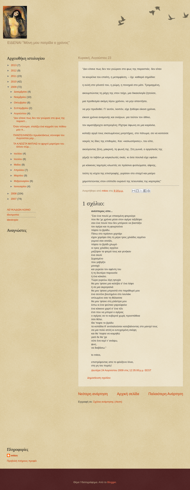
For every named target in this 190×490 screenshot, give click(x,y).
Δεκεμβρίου (21, 91)
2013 (14, 65)
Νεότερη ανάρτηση (93, 394)
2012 (14, 70)
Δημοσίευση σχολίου (98, 377)
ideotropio (12, 219)
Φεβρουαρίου (22, 181)
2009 (14, 86)
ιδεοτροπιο (13, 214)
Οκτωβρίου (20, 102)
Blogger (111, 482)
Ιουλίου (18, 153)
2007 (14, 198)
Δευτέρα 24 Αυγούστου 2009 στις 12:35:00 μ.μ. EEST (121, 370)
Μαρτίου (19, 175)
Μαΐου (18, 164)
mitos (14, 455)
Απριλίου (19, 169)
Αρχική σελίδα (128, 394)
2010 (14, 81)
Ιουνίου (18, 159)
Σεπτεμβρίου (21, 108)
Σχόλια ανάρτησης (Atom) (107, 401)
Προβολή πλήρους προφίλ (22, 460)
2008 (14, 193)
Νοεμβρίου (20, 97)
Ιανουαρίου (20, 186)
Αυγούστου (20, 113)
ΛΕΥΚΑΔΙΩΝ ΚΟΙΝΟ (18, 209)
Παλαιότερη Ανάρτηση (165, 394)
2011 (14, 76)
